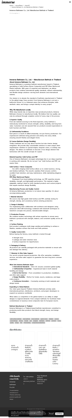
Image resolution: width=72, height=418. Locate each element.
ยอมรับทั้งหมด (59, 413)
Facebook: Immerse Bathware (42, 378)
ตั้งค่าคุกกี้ (51, 413)
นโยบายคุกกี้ (16, 415)
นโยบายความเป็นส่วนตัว (41, 413)
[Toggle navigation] (70, 2)
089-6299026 (30, 376)
